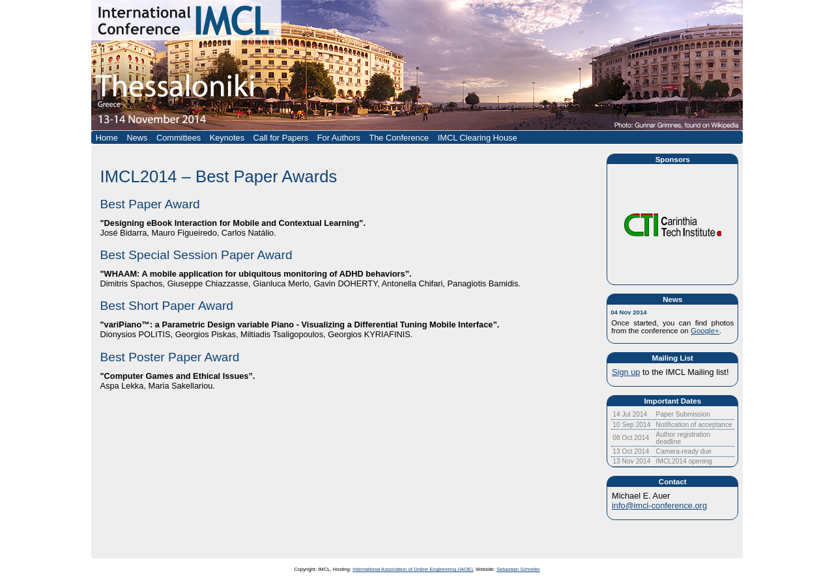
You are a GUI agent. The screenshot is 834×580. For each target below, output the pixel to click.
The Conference (399, 138)
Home (107, 138)
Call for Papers (281, 138)
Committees (178, 138)
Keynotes (227, 138)
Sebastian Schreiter (518, 569)
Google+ (705, 331)
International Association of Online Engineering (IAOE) (412, 569)
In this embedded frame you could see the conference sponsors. (672, 233)
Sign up (626, 372)
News (136, 138)
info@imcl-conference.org (659, 505)
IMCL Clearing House (477, 138)
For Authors (338, 138)
